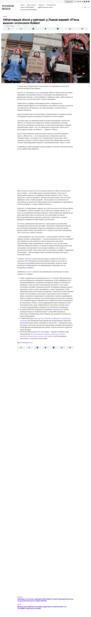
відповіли (28, 258)
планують (29, 271)
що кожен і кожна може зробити (42, 336)
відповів (36, 191)
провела (37, 92)
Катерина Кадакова (9, 25)
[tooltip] (76, 2)
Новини (5, 16)
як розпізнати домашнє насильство (46, 334)
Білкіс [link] (31, 342)
